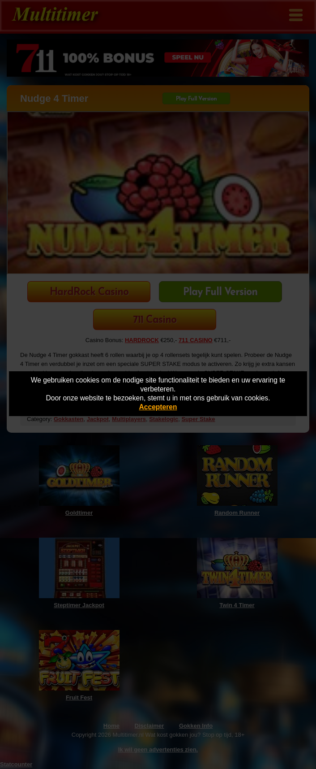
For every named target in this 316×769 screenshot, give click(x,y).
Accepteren (158, 407)
